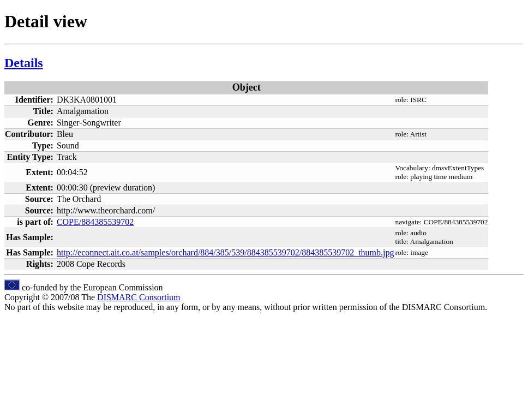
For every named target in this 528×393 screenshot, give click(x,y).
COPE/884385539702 (95, 222)
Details (23, 63)
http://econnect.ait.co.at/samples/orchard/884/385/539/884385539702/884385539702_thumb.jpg (225, 252)
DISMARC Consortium (138, 297)
